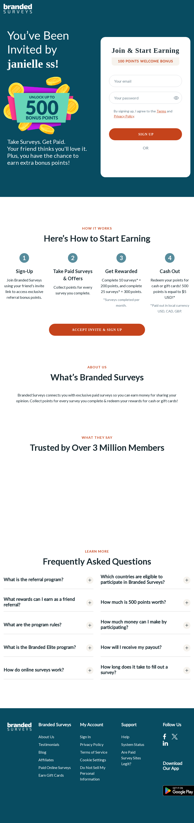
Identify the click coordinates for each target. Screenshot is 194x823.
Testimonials (48, 744)
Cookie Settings (93, 759)
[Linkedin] (165, 743)
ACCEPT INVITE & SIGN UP (97, 330)
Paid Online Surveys (54, 767)
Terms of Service (93, 752)
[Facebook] (164, 736)
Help (125, 736)
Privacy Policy (124, 116)
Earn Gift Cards (51, 775)
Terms (161, 111)
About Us (46, 736)
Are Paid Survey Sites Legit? (131, 758)
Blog (42, 752)
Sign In (85, 736)
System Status (132, 744)
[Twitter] (175, 736)
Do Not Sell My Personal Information (92, 773)
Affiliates (46, 759)
